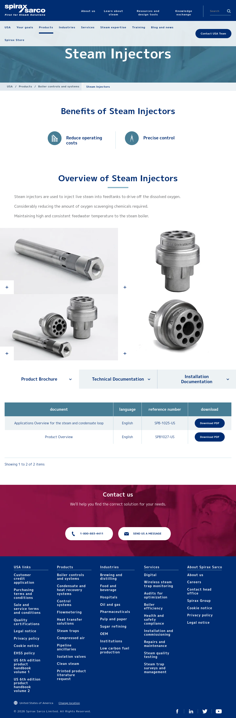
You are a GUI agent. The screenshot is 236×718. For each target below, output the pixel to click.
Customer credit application (24, 579)
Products (25, 86)
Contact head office (199, 591)
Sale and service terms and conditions (27, 609)
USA (10, 86)
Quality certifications (27, 622)
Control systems (64, 603)
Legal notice (25, 631)
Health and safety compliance (154, 619)
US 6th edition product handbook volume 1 (27, 666)
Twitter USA (204, 711)
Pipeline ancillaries (66, 647)
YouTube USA (218, 711)
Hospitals (108, 597)
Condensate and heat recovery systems (71, 590)
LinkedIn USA (191, 711)
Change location (69, 703)
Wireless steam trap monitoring (158, 584)
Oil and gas (110, 604)
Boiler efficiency (153, 606)
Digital (150, 575)
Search (229, 11)
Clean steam (68, 663)
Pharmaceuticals (115, 611)
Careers (194, 582)
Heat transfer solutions (69, 621)
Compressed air (71, 638)
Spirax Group (199, 600)
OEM (104, 634)
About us (195, 575)
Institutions (111, 641)
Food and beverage (108, 588)
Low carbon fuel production (114, 650)
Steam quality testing (156, 655)
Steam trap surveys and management (155, 668)
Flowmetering (69, 612)
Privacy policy (27, 638)
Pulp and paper (113, 619)
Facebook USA (177, 711)
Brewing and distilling (111, 577)
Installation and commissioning (158, 633)
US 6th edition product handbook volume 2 (27, 685)
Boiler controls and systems (58, 86)
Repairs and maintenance (155, 644)
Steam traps (68, 631)
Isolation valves (71, 656)
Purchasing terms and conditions (24, 594)
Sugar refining (113, 626)
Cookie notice (26, 645)
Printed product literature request (71, 675)
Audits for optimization (155, 595)
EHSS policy (24, 653)
